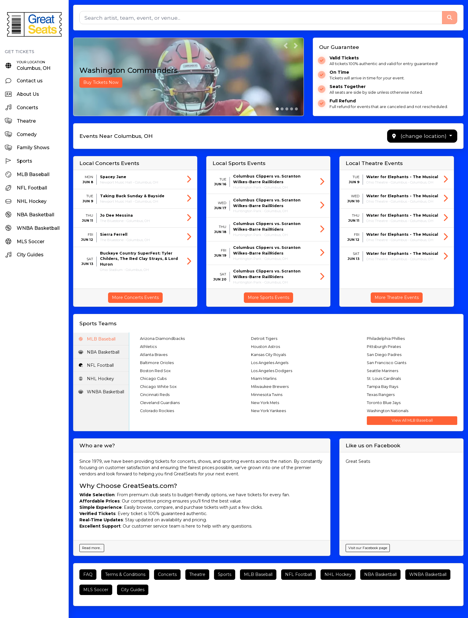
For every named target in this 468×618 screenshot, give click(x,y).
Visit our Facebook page (367, 548)
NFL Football (298, 574)
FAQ (88, 574)
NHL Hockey (338, 574)
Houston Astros (265, 346)
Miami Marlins (263, 378)
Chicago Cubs (153, 378)
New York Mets (265, 402)
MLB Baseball (258, 574)
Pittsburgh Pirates (384, 346)
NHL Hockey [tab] (96, 378)
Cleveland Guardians (160, 402)
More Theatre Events (397, 297)
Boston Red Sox (155, 371)
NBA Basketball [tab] (99, 352)
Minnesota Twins (266, 394)
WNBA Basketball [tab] (101, 391)
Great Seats (358, 461)
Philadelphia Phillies (386, 338)
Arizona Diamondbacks (162, 338)
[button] (286, 46)
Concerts (167, 574)
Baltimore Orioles (157, 362)
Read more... (91, 548)
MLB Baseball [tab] (97, 339)
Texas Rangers (381, 394)
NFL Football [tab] (96, 365)
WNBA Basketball (428, 574)
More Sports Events (268, 297)
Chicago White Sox (158, 386)
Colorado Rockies (157, 411)
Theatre (197, 574)
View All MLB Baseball (412, 420)
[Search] (260, 17)
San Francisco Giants (386, 362)
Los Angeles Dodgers (271, 371)
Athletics (148, 346)
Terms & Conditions (125, 574)
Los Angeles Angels (269, 362)
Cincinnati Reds (155, 394)
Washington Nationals (387, 411)
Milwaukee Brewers (270, 386)
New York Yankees (268, 411)
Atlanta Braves (154, 354)
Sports (224, 574)
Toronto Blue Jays (384, 402)
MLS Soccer (95, 589)
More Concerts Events (135, 297)
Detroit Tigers (264, 338)
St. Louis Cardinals (384, 378)
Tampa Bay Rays (382, 386)
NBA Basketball (380, 574)
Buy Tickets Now (100, 82)
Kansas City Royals (268, 354)
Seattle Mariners (382, 371)
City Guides (132, 589)
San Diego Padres (384, 354)
